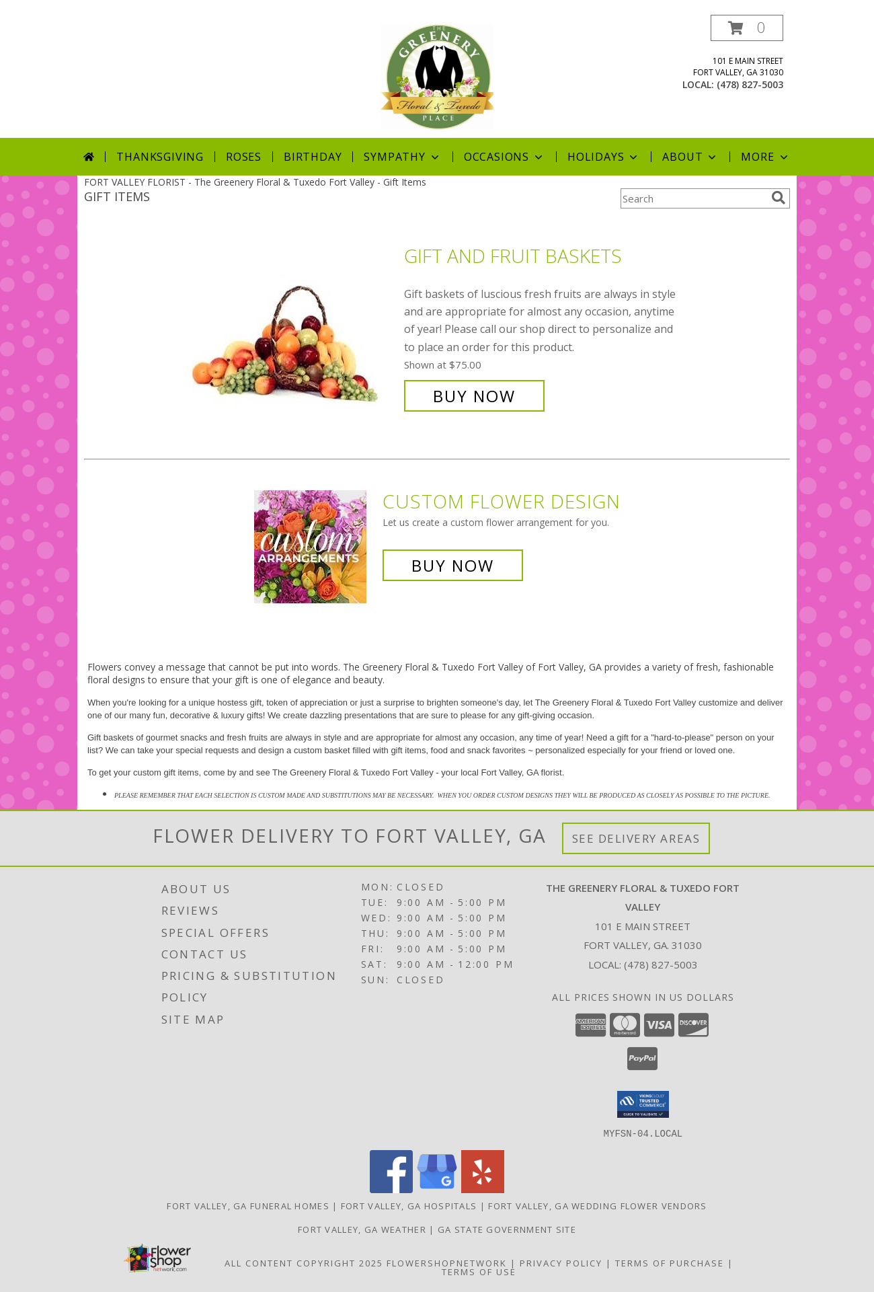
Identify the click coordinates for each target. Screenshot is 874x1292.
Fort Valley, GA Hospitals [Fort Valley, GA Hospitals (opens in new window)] (409, 1205)
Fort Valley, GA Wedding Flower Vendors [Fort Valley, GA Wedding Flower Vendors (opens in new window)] (597, 1205)
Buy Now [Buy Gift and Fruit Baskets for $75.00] (474, 396)
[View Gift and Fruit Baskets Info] (294, 325)
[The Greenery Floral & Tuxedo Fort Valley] (437, 76)
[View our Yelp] (482, 1188)
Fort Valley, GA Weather (362, 1229)
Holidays (603, 156)
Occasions (504, 156)
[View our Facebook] (391, 1188)
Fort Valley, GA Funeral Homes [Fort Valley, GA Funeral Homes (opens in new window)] (248, 1205)
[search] (778, 197)
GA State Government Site (507, 1229)
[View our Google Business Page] (437, 1188)
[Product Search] (693, 198)
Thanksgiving (160, 156)
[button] (747, 28)
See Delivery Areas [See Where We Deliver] (636, 838)
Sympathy (402, 156)
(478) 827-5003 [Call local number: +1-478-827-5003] (750, 84)
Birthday (313, 156)
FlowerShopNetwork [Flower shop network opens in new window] (447, 1262)
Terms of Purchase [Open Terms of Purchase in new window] (669, 1262)
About (690, 156)
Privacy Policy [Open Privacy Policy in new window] (561, 1262)
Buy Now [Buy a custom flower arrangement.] (452, 565)
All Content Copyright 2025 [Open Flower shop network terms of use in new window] (304, 1262)
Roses (244, 156)
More (765, 156)
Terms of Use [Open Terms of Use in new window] (479, 1271)
